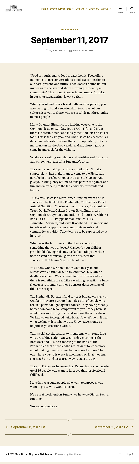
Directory (94, 9)
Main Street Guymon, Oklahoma (33, 456)
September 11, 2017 (83, 52)
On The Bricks (69, 32)
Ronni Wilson (59, 52)
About (104, 9)
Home (44, 9)
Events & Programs (60, 9)
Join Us (80, 9)
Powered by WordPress (68, 456)
